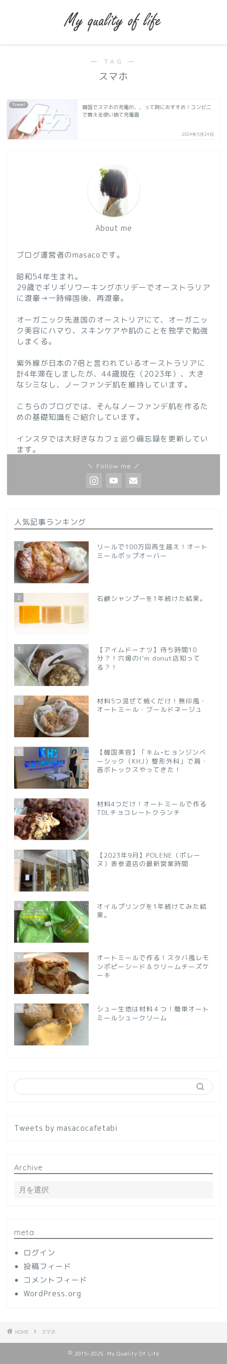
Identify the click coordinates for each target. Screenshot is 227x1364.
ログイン (39, 1252)
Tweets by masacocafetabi (66, 1128)
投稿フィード (47, 1266)
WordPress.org (52, 1293)
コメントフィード (55, 1280)
